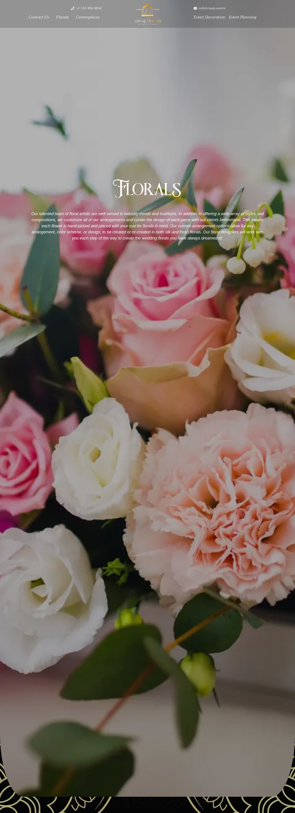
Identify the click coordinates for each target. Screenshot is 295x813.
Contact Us (38, 17)
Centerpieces (88, 17)
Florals (62, 17)
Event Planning (242, 17)
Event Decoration (209, 17)
